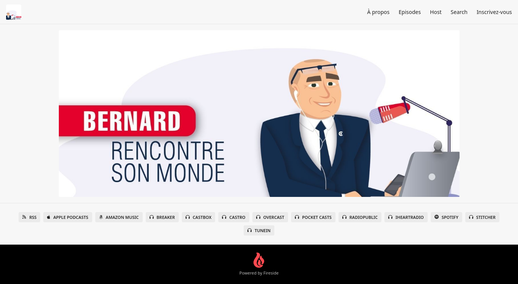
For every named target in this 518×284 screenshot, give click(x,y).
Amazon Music (119, 217)
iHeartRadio (406, 217)
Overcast (270, 217)
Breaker (162, 217)
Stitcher (482, 217)
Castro (233, 217)
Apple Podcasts (67, 217)
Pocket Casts (313, 217)
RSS (29, 217)
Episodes (410, 12)
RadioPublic (360, 217)
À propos (378, 12)
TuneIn (259, 230)
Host (436, 12)
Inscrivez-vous (494, 12)
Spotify (446, 217)
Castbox (198, 217)
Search (459, 12)
